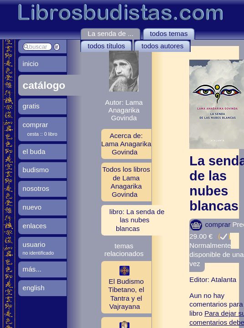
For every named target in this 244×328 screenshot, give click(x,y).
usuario (34, 244)
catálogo (44, 85)
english (34, 288)
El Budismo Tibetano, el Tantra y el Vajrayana (122, 287)
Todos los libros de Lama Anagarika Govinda (126, 181)
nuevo (32, 207)
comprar (209, 224)
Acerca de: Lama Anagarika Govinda (126, 144)
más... (32, 269)
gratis (31, 106)
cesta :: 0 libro (42, 134)
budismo (36, 170)
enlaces (35, 226)
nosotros (36, 188)
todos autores (162, 46)
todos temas (169, 33)
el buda (34, 151)
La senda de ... (110, 33)
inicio (31, 63)
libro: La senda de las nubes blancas (137, 220)
